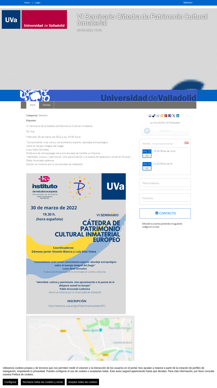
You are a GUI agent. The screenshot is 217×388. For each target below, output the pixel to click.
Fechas (46, 105)
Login (37, 2)
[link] (34, 19)
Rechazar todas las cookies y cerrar (43, 382)
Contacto (165, 213)
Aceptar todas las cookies (82, 382)
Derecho (43, 115)
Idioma (187, 2)
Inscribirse (165, 130)
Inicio (27, 2)
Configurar (10, 382)
